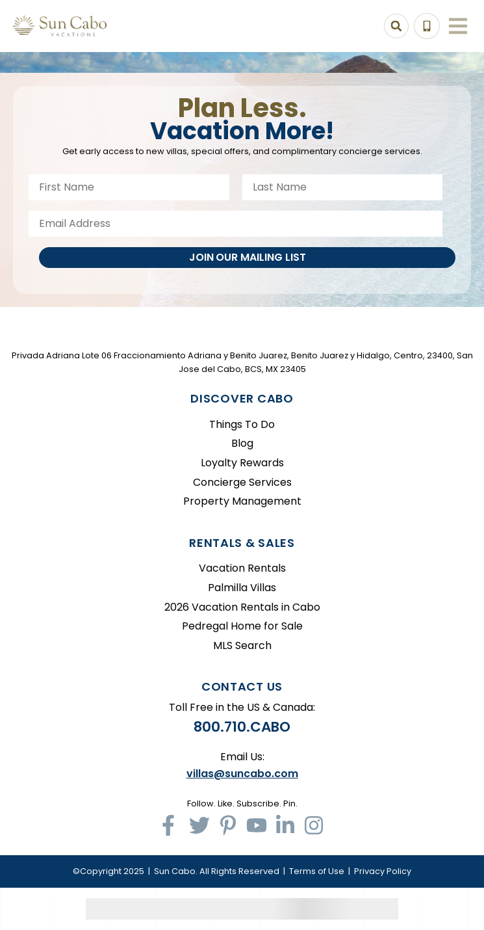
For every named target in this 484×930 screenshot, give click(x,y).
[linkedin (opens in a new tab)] (285, 825)
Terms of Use (316, 871)
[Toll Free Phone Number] (427, 26)
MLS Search (242, 645)
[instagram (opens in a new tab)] (314, 825)
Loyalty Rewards (242, 462)
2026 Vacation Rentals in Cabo (242, 607)
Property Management (242, 501)
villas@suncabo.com (242, 773)
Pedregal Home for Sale (242, 625)
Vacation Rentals (242, 568)
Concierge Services (242, 482)
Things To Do (242, 424)
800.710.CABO (242, 727)
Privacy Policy (382, 871)
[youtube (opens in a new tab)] (257, 825)
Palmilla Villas (242, 587)
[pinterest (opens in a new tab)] (228, 825)
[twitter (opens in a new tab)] (199, 825)
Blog (242, 443)
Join (247, 257)
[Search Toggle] (396, 26)
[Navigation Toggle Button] (458, 26)
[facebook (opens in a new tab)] (171, 825)
